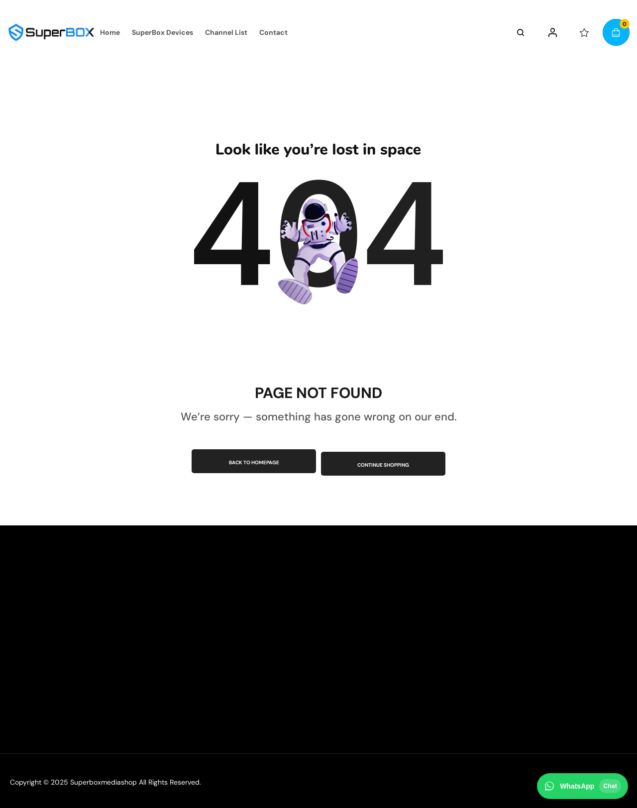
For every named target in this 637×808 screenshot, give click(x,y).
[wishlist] (584, 32)
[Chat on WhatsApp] (582, 786)
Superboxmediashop (103, 779)
